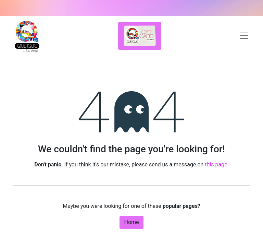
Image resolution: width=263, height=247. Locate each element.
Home (131, 222)
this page (216, 164)
